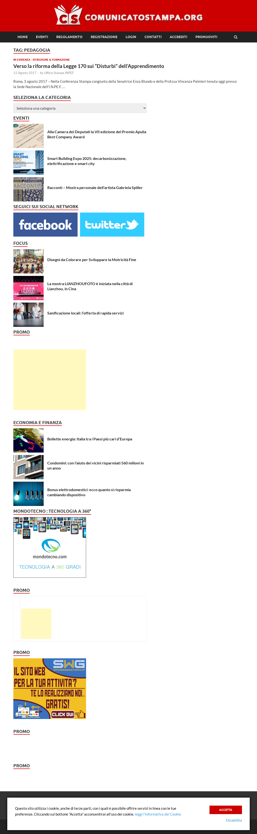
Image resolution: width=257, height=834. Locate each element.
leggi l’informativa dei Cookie (158, 814)
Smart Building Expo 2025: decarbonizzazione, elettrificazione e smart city (87, 161)
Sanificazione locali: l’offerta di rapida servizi (85, 313)
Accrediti (178, 37)
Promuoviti (206, 37)
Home (22, 37)
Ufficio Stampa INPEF (59, 73)
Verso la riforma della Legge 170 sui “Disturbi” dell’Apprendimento (88, 66)
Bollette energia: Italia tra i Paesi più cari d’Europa (89, 439)
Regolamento (69, 37)
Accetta (225, 810)
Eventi (42, 37)
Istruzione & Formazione (51, 59)
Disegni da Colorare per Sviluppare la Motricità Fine (91, 259)
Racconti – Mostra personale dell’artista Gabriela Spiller (95, 187)
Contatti (153, 37)
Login (131, 37)
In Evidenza (21, 59)
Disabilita (234, 820)
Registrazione (104, 37)
